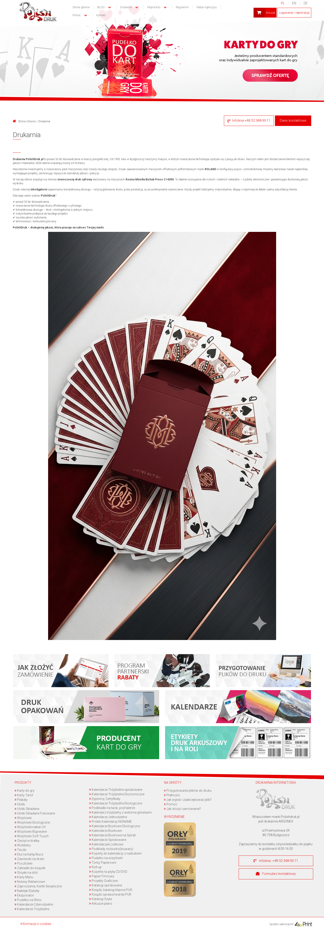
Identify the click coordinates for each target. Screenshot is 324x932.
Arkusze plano (100, 903)
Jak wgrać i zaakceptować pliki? (188, 799)
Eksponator (24, 895)
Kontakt (101, 15)
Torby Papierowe (102, 862)
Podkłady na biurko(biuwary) (111, 849)
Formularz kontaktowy (276, 874)
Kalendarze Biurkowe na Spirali (112, 835)
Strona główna (81, 7)
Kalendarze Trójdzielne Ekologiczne (115, 803)
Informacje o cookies (36, 924)
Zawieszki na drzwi (29, 859)
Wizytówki (23, 818)
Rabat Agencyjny (207, 7)
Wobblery (23, 845)
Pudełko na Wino (28, 900)
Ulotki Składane (27, 809)
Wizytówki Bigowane (31, 831)
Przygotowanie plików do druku (188, 790)
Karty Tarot (24, 795)
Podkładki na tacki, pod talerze (112, 808)
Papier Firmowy (101, 876)
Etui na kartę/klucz (29, 854)
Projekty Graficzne (103, 881)
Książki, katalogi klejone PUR (110, 890)
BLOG (101, 7)
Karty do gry (24, 790)
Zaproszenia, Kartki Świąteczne (38, 886)
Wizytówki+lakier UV (30, 827)
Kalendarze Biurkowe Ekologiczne (114, 826)
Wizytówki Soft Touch (32, 836)
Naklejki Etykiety (27, 891)
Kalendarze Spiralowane (107, 840)
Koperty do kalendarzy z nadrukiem (115, 853)
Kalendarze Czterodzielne (34, 904)
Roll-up (95, 867)
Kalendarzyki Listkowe (106, 844)
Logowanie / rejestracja (294, 12)
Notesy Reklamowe (30, 881)
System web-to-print (291, 924)
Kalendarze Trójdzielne (32, 909)
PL (282, 3)
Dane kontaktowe (293, 120)
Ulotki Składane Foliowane (35, 813)
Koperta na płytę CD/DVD (108, 871)
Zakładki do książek (30, 868)
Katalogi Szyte (100, 899)
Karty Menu (24, 877)
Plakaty (21, 799)
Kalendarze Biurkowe (105, 830)
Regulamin (182, 7)
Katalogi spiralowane (105, 885)
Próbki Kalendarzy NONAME (110, 821)
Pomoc (170, 804)
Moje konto (153, 7)
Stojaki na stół (26, 872)
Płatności (172, 795)
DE (305, 3)
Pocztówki (23, 863)
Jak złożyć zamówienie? (182, 809)
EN (294, 3)
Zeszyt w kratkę (27, 840)
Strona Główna (24, 121)
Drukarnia (126, 7)
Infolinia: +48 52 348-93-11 (276, 861)
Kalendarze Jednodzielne (108, 817)
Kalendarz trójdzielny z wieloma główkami (120, 812)
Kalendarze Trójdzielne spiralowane (115, 789)
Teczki (20, 850)
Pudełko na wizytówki (106, 858)
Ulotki (20, 804)
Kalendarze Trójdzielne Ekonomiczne (116, 794)
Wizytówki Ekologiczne (32, 822)
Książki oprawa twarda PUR (110, 894)
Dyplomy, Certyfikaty (104, 799)
